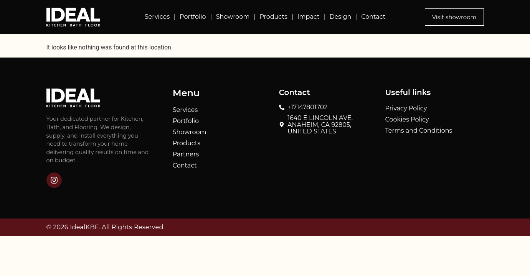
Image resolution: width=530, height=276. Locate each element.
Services (157, 16)
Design (340, 16)
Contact (373, 16)
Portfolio (193, 16)
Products (273, 16)
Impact (308, 16)
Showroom (233, 16)
